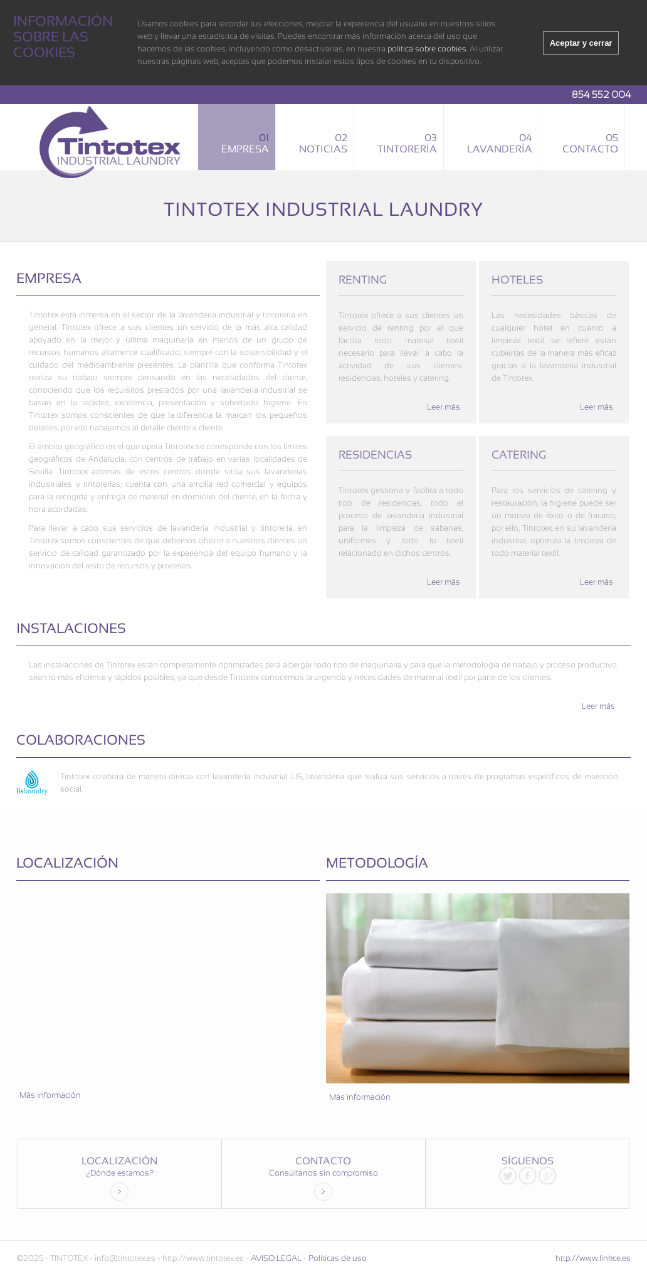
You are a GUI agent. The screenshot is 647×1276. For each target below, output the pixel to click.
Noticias (323, 143)
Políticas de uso (337, 1258)
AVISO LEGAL (276, 1258)
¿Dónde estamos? (120, 1184)
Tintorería (407, 143)
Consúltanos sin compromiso (323, 1184)
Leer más (443, 407)
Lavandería (499, 143)
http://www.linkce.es (593, 1258)
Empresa (245, 143)
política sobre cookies (426, 48)
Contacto (590, 143)
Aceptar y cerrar (581, 43)
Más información (50, 1095)
